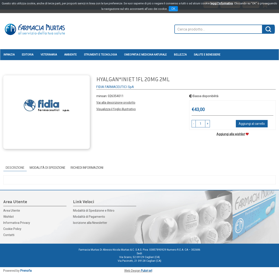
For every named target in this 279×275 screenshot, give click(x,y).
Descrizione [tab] (15, 167)
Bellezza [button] (180, 54)
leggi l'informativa (221, 3)
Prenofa (26, 270)
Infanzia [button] (9, 54)
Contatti (8, 235)
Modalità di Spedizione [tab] (47, 167)
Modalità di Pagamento (89, 216)
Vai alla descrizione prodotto (115, 102)
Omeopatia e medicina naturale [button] (145, 54)
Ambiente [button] (70, 54)
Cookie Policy (12, 229)
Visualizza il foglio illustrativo (116, 109)
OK (173, 8)
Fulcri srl (146, 270)
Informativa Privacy (16, 222)
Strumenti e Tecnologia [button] (100, 54)
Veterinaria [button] (49, 54)
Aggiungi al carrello (252, 123)
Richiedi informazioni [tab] (87, 167)
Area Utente (11, 210)
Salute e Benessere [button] (207, 54)
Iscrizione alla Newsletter (90, 222)
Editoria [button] (27, 54)
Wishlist (8, 216)
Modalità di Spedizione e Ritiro (93, 210)
